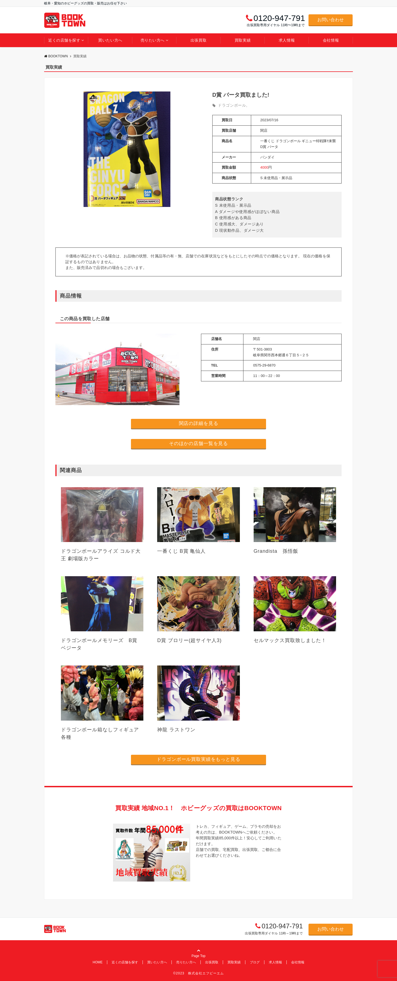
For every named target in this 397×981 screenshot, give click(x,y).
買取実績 (243, 40)
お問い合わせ (330, 19)
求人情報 (287, 40)
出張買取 (198, 40)
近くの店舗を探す (64, 40)
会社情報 (331, 40)
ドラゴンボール (232, 105)
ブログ (255, 962)
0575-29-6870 (264, 365)
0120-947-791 (282, 926)
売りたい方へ (153, 40)
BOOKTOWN (56, 56)
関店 (263, 130)
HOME (98, 962)
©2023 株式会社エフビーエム (198, 973)
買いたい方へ (110, 40)
